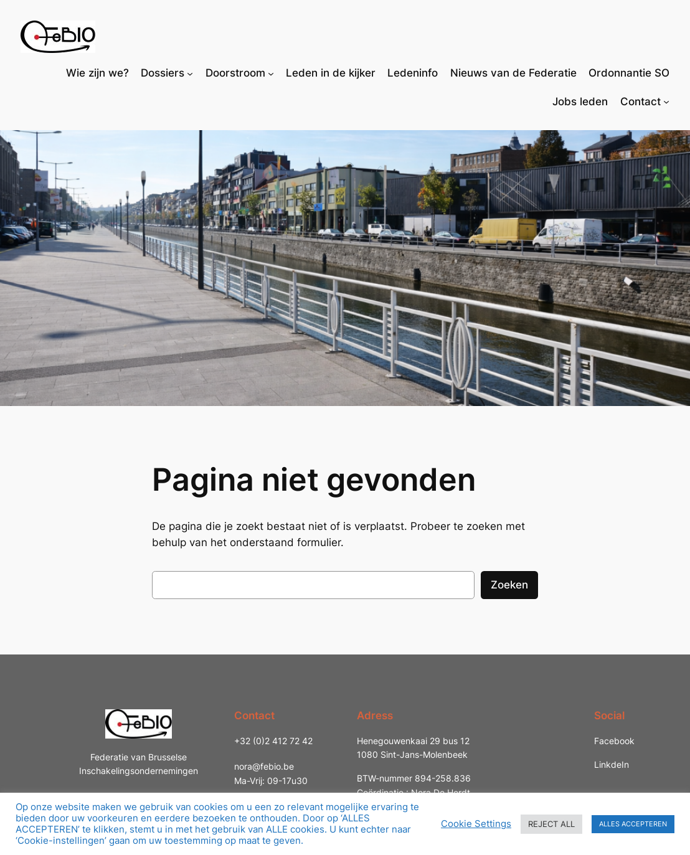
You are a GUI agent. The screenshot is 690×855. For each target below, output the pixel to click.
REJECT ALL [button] (551, 824)
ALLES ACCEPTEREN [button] (633, 824)
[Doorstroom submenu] (271, 73)
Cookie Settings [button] (476, 823)
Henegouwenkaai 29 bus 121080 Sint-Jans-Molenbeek (413, 747)
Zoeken (509, 585)
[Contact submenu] (666, 101)
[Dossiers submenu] (190, 73)
